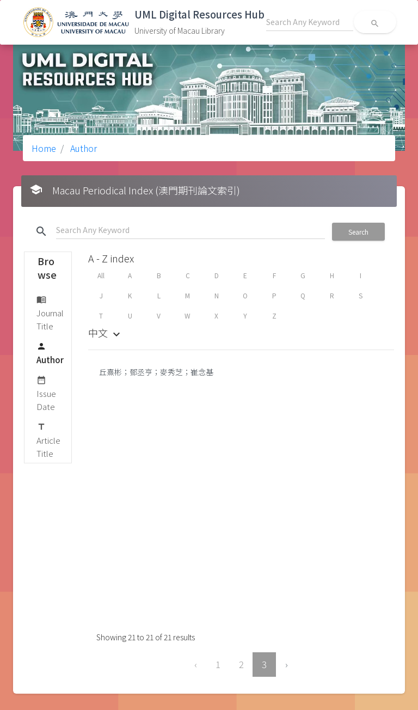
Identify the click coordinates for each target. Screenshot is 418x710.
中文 (105, 333)
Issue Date (46, 393)
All (100, 275)
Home (44, 148)
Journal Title (50, 312)
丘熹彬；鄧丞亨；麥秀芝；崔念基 (156, 371)
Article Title (48, 439)
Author (82, 148)
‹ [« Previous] (195, 664)
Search (358, 231)
